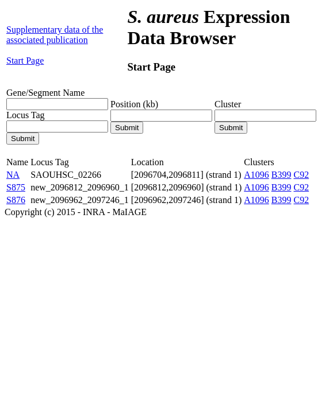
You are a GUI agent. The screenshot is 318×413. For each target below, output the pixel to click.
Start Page (25, 60)
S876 (15, 200)
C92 (301, 175)
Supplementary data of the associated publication (54, 35)
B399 (281, 175)
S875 (15, 187)
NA (13, 175)
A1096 (256, 175)
